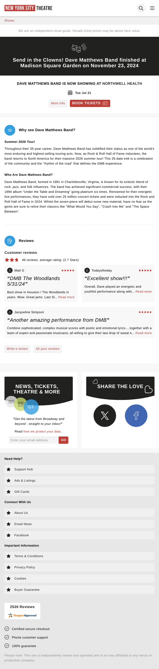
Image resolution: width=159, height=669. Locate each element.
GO (63, 440)
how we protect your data (43, 431)
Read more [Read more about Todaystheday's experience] (143, 291)
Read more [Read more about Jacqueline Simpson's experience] (143, 333)
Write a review (17, 348)
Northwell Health (122, 84)
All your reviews (47, 348)
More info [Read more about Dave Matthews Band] (58, 103)
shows (9, 20)
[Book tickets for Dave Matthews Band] (90, 103)
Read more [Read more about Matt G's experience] (66, 297)
